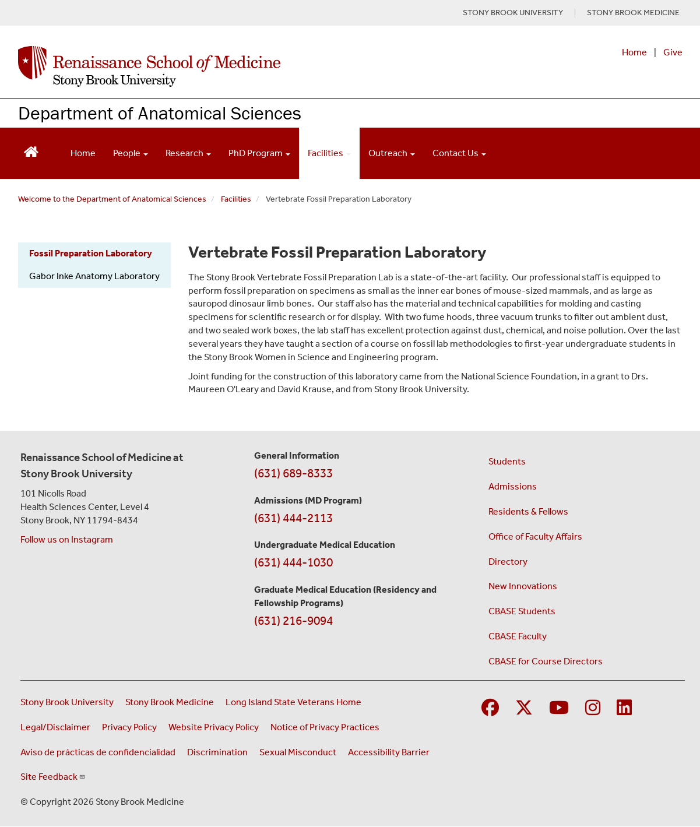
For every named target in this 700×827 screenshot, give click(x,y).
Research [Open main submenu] (188, 153)
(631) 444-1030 (293, 562)
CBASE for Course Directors (545, 661)
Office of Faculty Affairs (535, 536)
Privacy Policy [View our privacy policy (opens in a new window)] (129, 727)
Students (507, 461)
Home (634, 52)
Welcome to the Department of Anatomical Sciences (112, 199)
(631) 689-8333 (293, 473)
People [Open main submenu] (130, 153)
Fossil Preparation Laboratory (90, 253)
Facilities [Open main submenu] (329, 153)
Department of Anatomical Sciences (159, 112)
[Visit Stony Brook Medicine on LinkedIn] (624, 708)
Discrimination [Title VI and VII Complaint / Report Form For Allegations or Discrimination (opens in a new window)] (217, 752)
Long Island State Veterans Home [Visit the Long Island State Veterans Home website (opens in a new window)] (293, 702)
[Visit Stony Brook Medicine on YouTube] (559, 708)
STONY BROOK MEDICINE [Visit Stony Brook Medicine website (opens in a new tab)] (633, 12)
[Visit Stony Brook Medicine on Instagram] (592, 708)
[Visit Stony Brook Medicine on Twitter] (524, 708)
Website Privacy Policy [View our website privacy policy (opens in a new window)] (213, 727)
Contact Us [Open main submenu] (459, 153)
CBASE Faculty (517, 636)
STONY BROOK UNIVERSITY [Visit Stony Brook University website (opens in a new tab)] (513, 12)
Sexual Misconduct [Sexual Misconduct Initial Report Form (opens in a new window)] (297, 752)
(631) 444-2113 (293, 518)
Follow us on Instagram (66, 539)
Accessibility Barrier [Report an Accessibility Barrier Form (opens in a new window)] (389, 752)
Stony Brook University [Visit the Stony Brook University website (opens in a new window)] (67, 702)
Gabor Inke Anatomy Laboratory (94, 275)
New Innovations (522, 586)
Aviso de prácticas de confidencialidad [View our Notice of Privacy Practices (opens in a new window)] (97, 752)
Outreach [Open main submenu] (391, 153)
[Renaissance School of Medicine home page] (230, 66)
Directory (507, 561)
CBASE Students (521, 611)
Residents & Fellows (528, 511)
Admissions (512, 486)
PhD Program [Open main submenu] (259, 153)
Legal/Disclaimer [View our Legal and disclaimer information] (55, 727)
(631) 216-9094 (293, 621)
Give (673, 52)
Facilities (236, 199)
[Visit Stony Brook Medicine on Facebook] (490, 708)
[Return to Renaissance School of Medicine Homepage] (31, 150)
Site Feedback (53, 776)
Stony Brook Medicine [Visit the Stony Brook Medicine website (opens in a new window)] (169, 702)
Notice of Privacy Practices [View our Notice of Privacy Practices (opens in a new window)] (324, 727)
